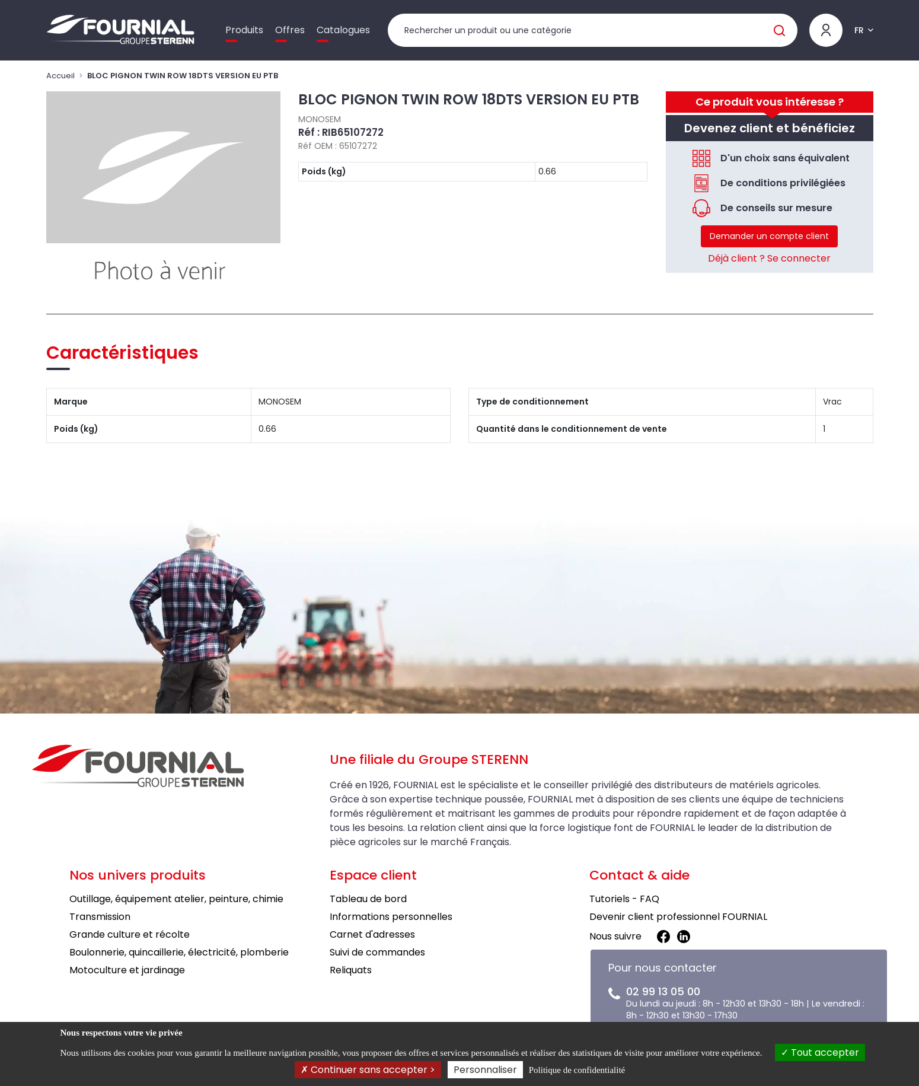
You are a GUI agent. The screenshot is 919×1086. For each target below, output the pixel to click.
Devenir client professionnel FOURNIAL (678, 916)
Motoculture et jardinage (127, 970)
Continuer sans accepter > (368, 1070)
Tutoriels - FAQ (624, 899)
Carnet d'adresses (372, 934)
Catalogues (343, 30)
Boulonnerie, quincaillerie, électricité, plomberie (179, 952)
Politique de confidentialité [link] (577, 1070)
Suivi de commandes (377, 952)
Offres (290, 30)
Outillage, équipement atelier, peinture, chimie (176, 899)
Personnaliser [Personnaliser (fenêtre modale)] (485, 1070)
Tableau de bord (368, 899)
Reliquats (351, 970)
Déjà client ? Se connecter (769, 258)
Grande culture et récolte (129, 934)
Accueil (60, 75)
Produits (244, 30)
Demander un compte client (769, 236)
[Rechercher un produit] (592, 30)
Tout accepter (820, 1052)
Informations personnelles (391, 916)
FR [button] (859, 30)
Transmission (99, 916)
